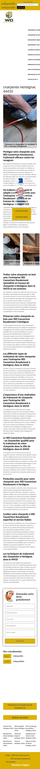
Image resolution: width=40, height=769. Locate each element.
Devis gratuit (10, 762)
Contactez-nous (21, 217)
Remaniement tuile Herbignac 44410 (7, 743)
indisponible (18, 656)
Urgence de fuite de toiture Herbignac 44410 (31, 743)
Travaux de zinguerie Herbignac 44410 (19, 736)
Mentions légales (21, 764)
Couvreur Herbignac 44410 (19, 742)
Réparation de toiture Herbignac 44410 (8, 736)
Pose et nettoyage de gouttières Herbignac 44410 (31, 728)
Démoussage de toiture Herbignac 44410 (19, 728)
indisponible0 (18, 661)
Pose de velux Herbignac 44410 (8, 727)
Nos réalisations (21, 211)
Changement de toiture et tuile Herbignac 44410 (31, 736)
